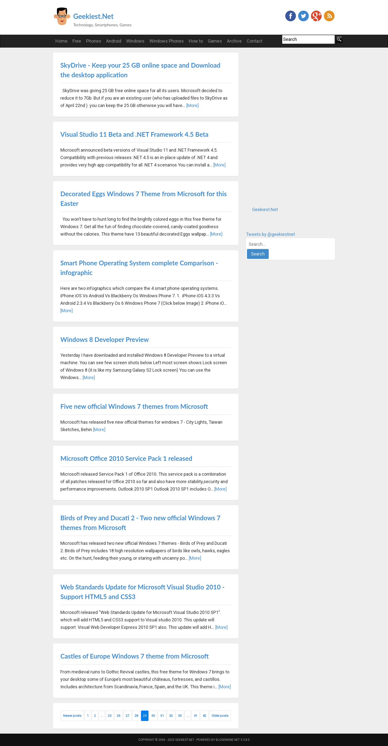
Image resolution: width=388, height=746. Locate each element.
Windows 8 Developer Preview (104, 339)
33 (180, 716)
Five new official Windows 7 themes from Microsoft (134, 406)
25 (109, 716)
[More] (192, 105)
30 (153, 716)
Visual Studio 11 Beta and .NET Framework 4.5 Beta (134, 134)
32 (171, 716)
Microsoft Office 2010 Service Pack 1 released (126, 458)
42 (204, 716)
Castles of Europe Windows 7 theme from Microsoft (134, 656)
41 (195, 716)
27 (127, 716)
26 (118, 716)
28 (136, 716)
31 (162, 716)
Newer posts (72, 716)
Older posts (220, 716)
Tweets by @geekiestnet (270, 234)
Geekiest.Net (93, 16)
